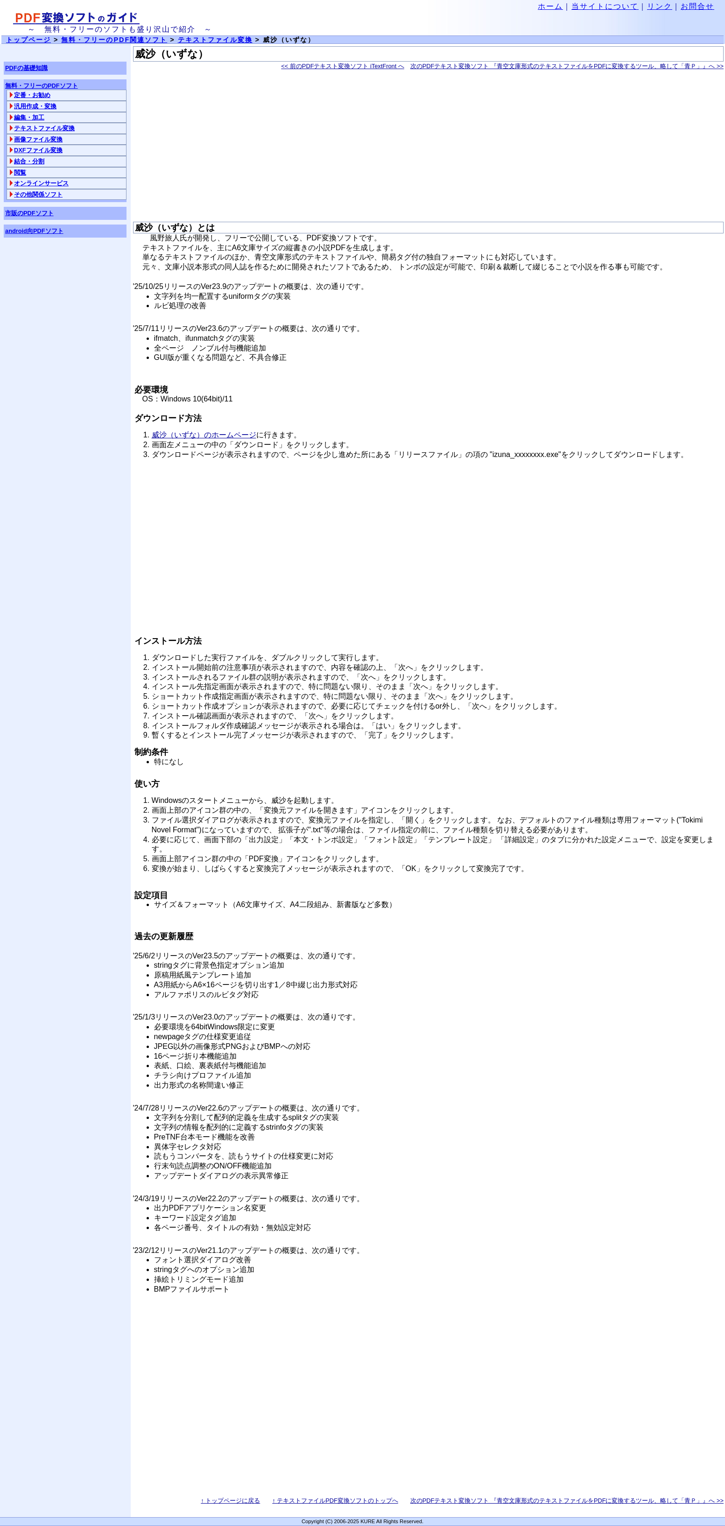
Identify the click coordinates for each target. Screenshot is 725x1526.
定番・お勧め (32, 94)
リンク (659, 6)
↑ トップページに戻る (230, 1500)
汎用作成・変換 (35, 106)
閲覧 (20, 172)
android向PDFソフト (34, 230)
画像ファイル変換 (38, 139)
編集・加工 (29, 117)
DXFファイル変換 (38, 150)
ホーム (550, 6)
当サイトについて (605, 6)
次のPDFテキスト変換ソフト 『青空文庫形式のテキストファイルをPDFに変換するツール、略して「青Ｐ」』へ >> (567, 66)
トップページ (28, 39)
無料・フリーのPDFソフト (41, 85)
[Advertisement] (413, 146)
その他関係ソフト (38, 194)
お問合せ (697, 6)
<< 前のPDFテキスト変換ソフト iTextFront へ (342, 66)
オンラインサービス (41, 183)
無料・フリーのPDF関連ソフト (114, 39)
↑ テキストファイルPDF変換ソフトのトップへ (335, 1500)
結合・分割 (29, 161)
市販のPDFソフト (29, 213)
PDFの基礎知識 (26, 67)
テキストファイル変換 (44, 128)
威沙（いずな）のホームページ (204, 435)
